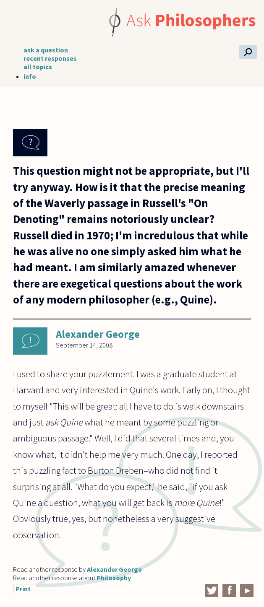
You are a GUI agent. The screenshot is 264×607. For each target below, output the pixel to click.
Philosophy (114, 577)
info (30, 76)
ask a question (46, 50)
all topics (38, 66)
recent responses (50, 58)
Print (23, 588)
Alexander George (98, 334)
